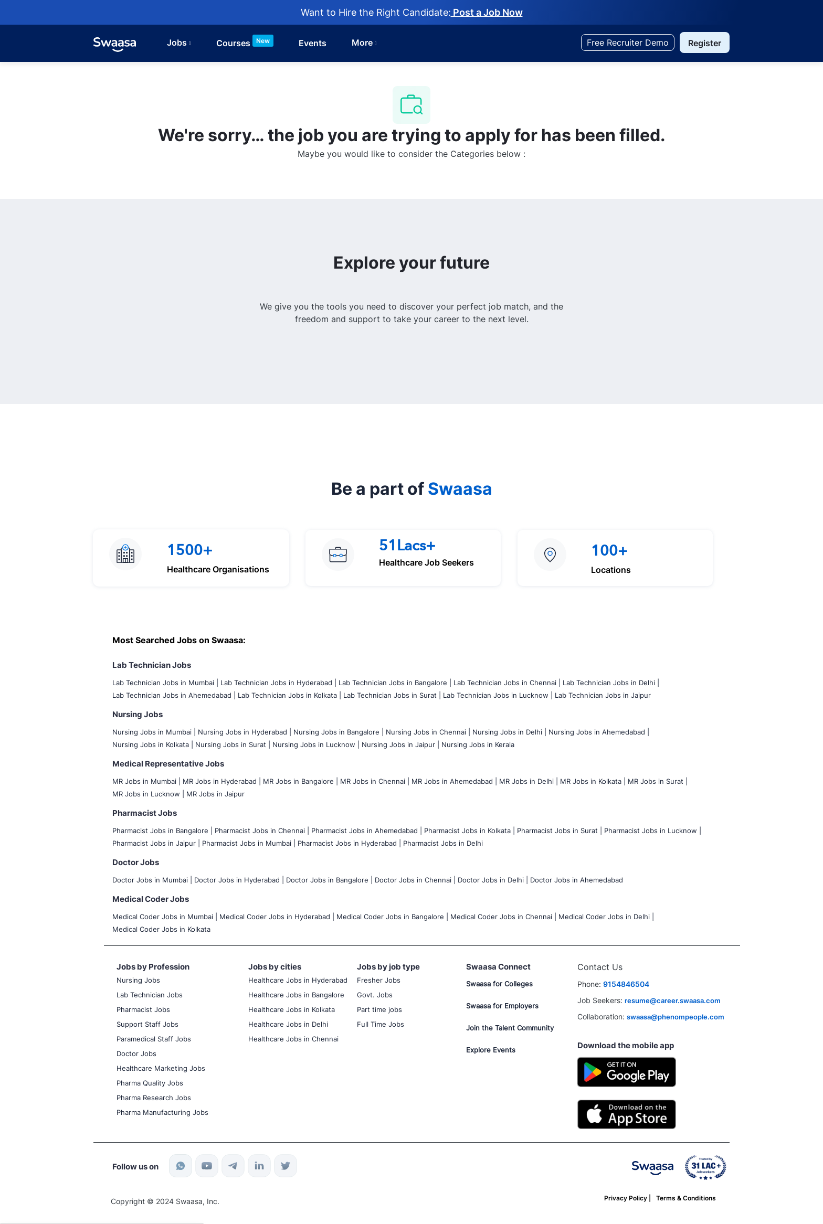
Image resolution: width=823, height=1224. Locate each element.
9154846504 (626, 984)
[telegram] (233, 1165)
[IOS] (627, 1113)
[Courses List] (244, 43)
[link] (114, 44)
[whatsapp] (180, 1165)
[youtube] (206, 1165)
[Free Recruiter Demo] (627, 42)
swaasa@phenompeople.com (675, 1017)
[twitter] (285, 1165)
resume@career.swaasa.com (673, 1000)
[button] (705, 42)
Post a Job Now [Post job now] (487, 12)
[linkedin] (259, 1165)
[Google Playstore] (627, 1071)
